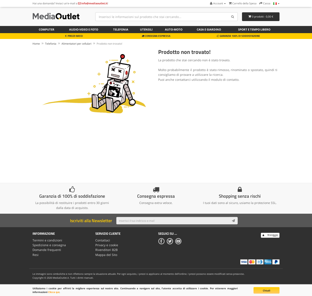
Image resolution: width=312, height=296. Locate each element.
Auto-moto (173, 29)
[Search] (233, 16)
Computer (46, 29)
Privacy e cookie (106, 245)
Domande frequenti (46, 250)
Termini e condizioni (47, 240)
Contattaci (102, 240)
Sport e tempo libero (254, 29)
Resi (35, 255)
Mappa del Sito (106, 255)
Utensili (146, 29)
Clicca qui (53, 292)
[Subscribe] (233, 220)
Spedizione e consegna (49, 245)
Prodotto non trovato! (109, 43)
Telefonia (120, 29)
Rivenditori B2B (106, 250)
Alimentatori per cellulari (76, 43)
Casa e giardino (209, 29)
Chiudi (266, 290)
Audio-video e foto (83, 29)
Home (36, 43)
